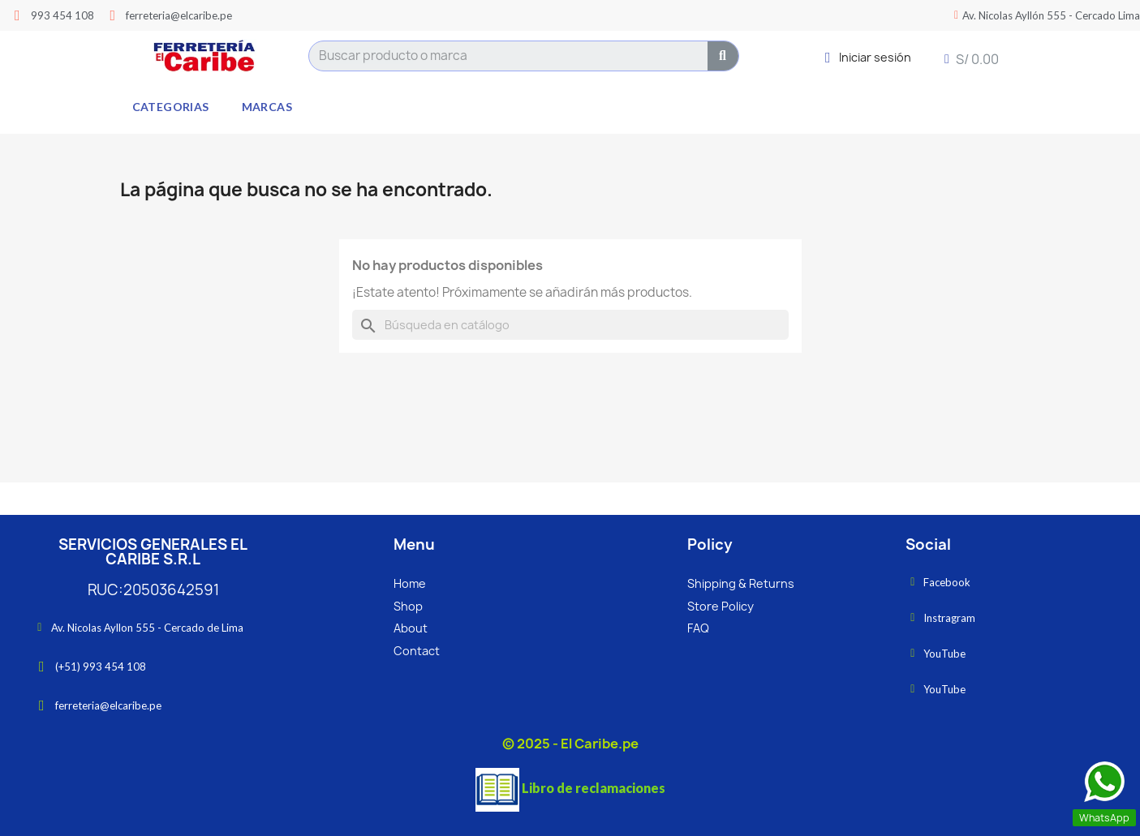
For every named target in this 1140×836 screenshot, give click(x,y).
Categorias (170, 107)
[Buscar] (570, 325)
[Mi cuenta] (868, 57)
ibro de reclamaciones (597, 787)
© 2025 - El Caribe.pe (570, 743)
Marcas (267, 107)
